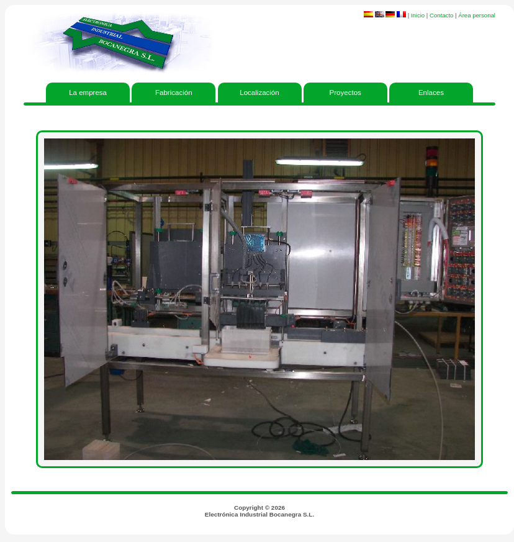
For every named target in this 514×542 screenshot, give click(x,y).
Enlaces (431, 92)
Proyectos (345, 92)
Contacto (441, 15)
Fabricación (173, 92)
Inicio (418, 15)
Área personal (476, 15)
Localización (259, 92)
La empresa (88, 92)
